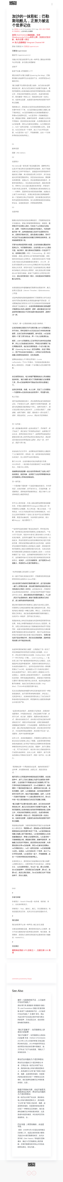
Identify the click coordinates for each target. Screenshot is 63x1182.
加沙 (44, 29)
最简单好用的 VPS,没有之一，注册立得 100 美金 (31, 951)
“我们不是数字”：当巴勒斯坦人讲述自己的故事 (31, 1030)
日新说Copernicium (31, 46)
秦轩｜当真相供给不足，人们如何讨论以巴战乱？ (31, 1001)
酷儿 (40, 29)
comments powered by (22, 979)
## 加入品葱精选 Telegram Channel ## (28, 42)
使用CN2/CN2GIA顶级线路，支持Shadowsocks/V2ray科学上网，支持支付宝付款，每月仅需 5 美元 (31, 37)
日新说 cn (17, 29)
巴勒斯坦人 (17, 31)
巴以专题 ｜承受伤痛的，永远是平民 (31, 1125)
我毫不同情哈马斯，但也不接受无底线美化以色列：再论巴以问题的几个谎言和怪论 (31, 1091)
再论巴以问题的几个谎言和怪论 (31, 1059)
